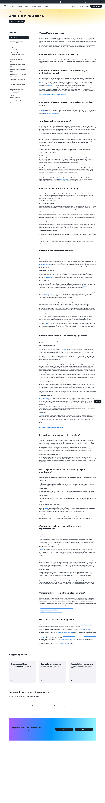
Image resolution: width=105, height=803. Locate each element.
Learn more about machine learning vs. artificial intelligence (52, 94)
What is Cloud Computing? (15, 11)
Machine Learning (43, 11)
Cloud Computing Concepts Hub (30, 11)
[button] (20, 6)
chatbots (50, 85)
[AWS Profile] (101, 2)
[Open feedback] (103, 401)
